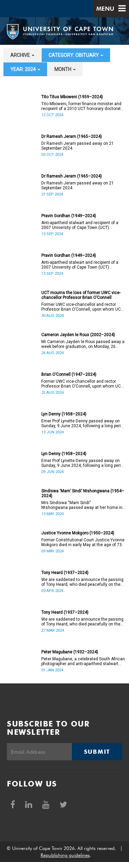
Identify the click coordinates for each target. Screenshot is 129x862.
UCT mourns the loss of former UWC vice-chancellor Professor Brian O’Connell (80, 295)
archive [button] (22, 55)
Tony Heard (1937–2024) (64, 572)
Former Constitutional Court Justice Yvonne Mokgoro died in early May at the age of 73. (83, 542)
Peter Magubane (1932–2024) (69, 652)
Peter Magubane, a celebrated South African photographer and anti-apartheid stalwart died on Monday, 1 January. (83, 661)
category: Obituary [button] (76, 55)
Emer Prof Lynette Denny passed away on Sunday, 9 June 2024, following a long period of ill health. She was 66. (83, 423)
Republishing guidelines (65, 855)
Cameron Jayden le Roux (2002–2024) (78, 334)
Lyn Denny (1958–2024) (63, 414)
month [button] (65, 69)
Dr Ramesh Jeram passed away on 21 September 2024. (77, 146)
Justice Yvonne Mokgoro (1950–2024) (77, 533)
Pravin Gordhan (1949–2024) (68, 215)
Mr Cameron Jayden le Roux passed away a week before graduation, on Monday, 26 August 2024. (83, 344)
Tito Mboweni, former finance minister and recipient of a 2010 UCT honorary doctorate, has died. (82, 106)
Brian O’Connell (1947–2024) (68, 374)
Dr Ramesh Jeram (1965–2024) (71, 136)
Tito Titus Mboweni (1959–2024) (72, 96)
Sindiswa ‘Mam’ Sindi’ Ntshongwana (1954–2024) (82, 493)
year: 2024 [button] (25, 69)
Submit (97, 751)
